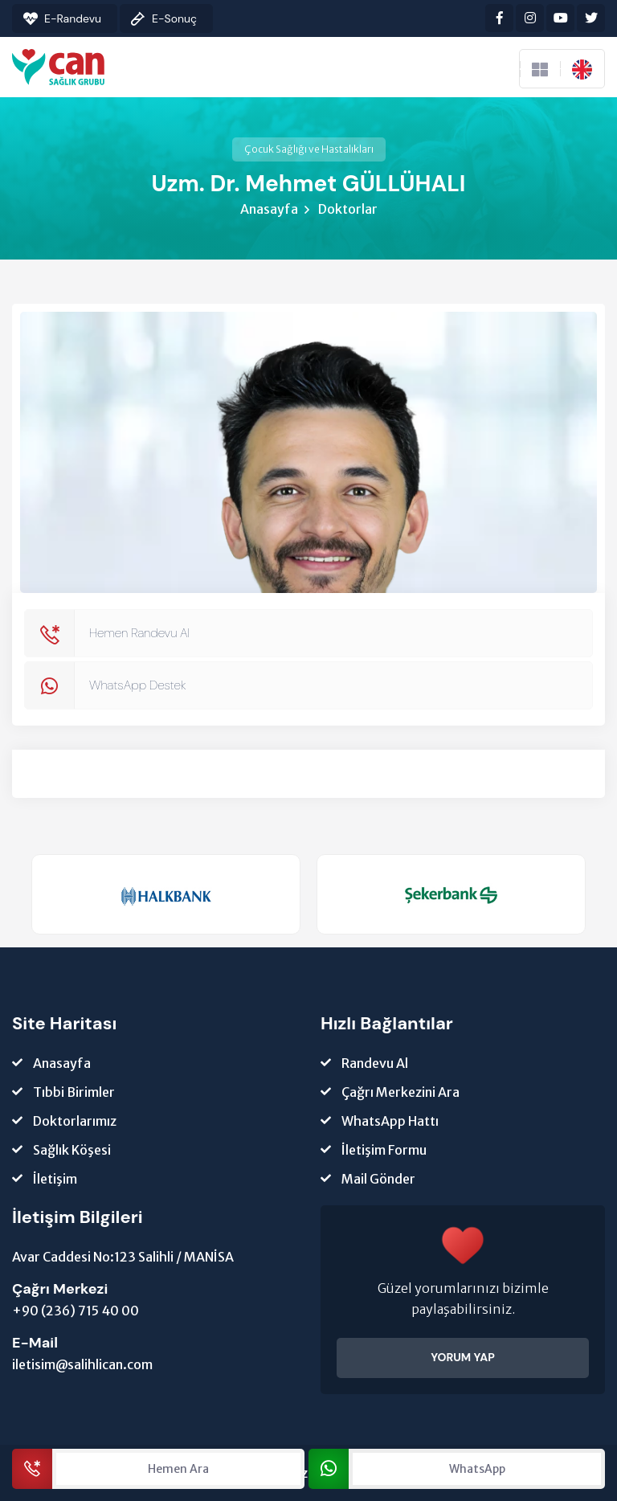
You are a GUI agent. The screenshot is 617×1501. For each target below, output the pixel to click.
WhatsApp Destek (137, 685)
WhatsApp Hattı (390, 1121)
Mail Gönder (378, 1179)
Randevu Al (374, 1063)
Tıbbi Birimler (74, 1092)
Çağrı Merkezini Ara (400, 1092)
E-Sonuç (174, 18)
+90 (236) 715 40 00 (75, 1311)
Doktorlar (348, 209)
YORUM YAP (463, 1357)
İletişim (55, 1179)
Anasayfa (269, 209)
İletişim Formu (384, 1150)
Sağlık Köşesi (72, 1150)
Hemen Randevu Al (139, 632)
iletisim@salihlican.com (82, 1364)
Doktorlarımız (74, 1121)
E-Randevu (72, 18)
